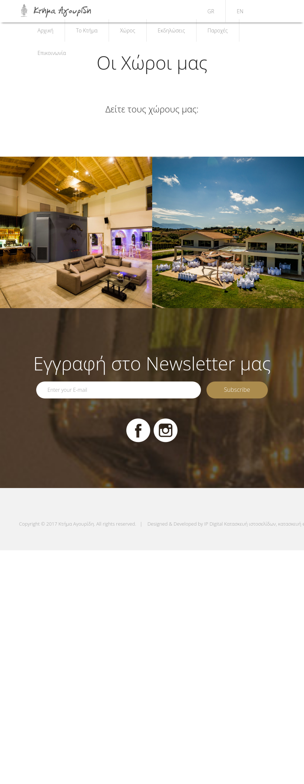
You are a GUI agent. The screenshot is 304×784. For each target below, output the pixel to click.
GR (211, 11)
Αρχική (46, 30)
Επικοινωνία (52, 53)
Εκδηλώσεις (171, 30)
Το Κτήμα (87, 30)
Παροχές (218, 30)
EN (240, 11)
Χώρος (127, 30)
